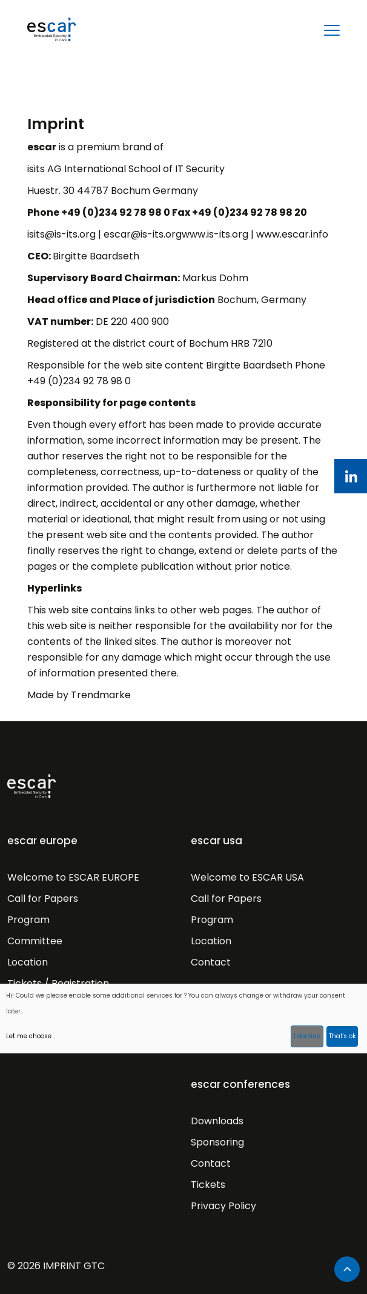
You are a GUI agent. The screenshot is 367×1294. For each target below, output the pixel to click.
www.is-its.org (215, 234)
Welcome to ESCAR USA (247, 877)
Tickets (208, 1185)
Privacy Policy (223, 1206)
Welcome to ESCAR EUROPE (73, 877)
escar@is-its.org (143, 234)
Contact (211, 962)
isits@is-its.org (61, 234)
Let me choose (28, 1036)
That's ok (342, 1036)
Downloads (217, 1121)
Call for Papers (42, 898)
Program (28, 920)
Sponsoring (217, 1142)
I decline (307, 1036)
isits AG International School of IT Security (126, 169)
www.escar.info (292, 234)
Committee (34, 941)
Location (27, 962)
